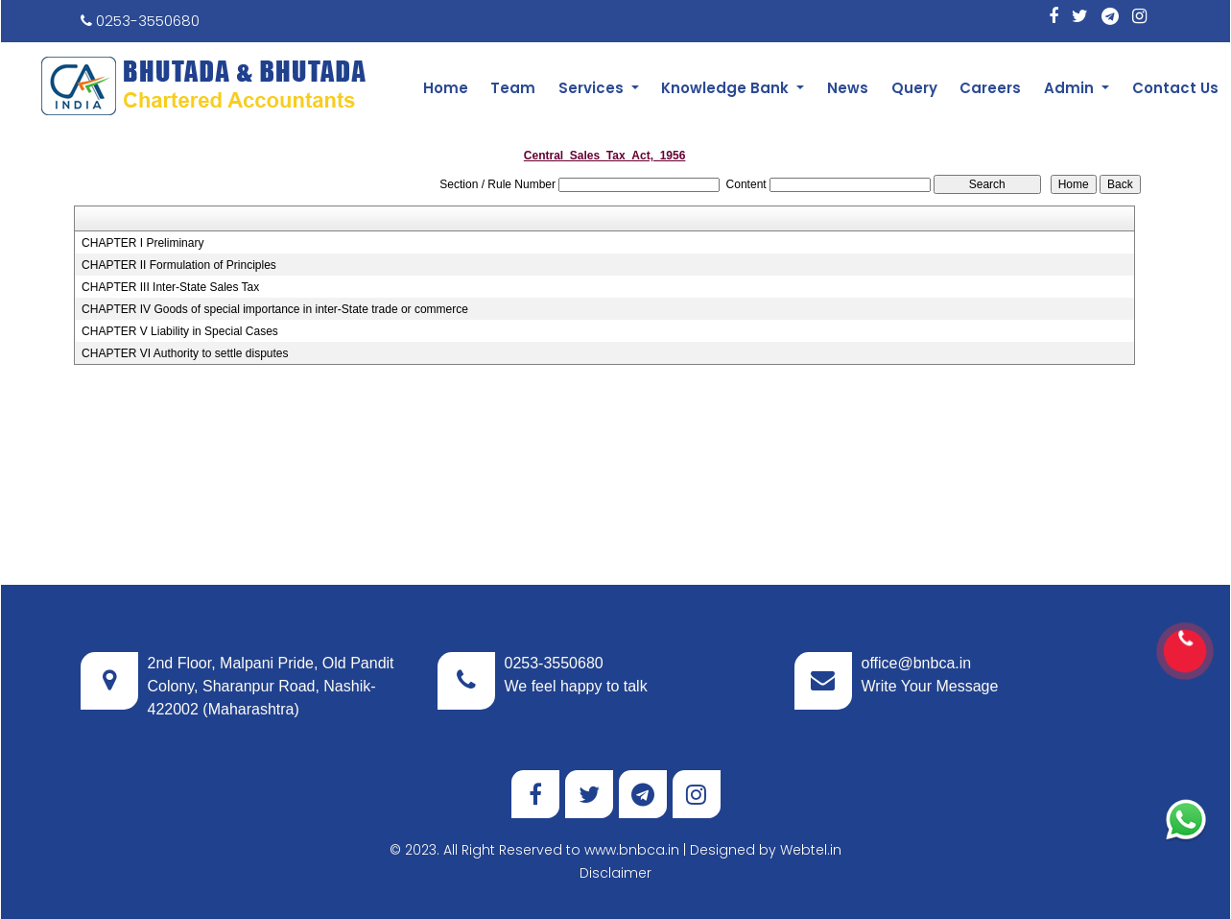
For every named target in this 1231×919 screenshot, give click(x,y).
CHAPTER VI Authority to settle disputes (185, 353)
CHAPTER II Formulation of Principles (179, 265)
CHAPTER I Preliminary (142, 243)
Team (512, 88)
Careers (990, 88)
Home (445, 88)
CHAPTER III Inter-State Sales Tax (170, 287)
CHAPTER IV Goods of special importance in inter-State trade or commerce (275, 309)
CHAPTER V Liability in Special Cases (180, 331)
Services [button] (592, 88)
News (847, 88)
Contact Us (1175, 88)
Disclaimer (615, 873)
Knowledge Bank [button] (727, 88)
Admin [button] (1071, 88)
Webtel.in (810, 849)
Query (914, 88)
